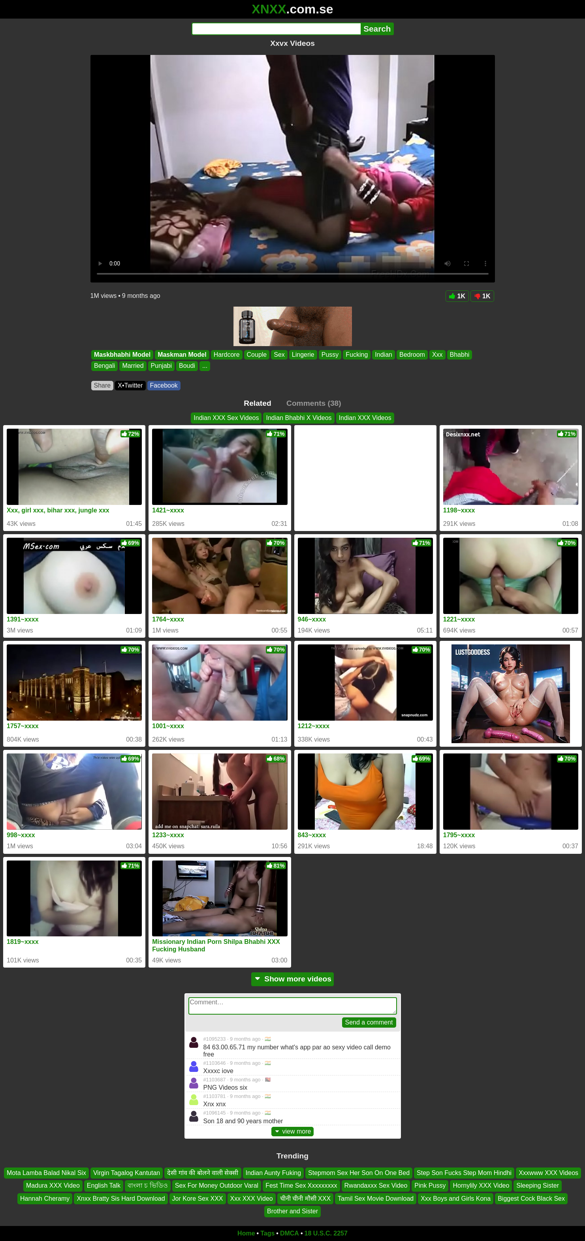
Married (132, 366)
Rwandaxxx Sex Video (376, 1185)
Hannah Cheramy (45, 1198)
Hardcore (226, 354)
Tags (267, 1233)
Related (257, 403)
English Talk (103, 1185)
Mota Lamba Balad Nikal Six (46, 1172)
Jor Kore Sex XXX (197, 1198)
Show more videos (292, 979)
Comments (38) (313, 403)
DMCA (289, 1233)
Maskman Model (182, 354)
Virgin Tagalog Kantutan (126, 1172)
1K (457, 296)
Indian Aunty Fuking (273, 1172)
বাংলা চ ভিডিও (148, 1185)
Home (246, 1233)
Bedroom (412, 354)
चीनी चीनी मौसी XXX (305, 1198)
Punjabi (160, 366)
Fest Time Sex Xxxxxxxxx (301, 1185)
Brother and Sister (292, 1211)
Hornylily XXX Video (481, 1185)
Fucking (357, 354)
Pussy (330, 354)
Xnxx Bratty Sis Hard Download (121, 1198)
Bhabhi (459, 354)
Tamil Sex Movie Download (376, 1198)
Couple (256, 354)
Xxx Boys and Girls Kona (456, 1198)
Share (102, 385)
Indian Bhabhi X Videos (298, 417)
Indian (383, 354)
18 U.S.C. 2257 (326, 1233)
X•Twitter (130, 385)
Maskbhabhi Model (122, 354)
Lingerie (303, 354)
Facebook (164, 385)
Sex (279, 354)
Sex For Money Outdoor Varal (216, 1185)
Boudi (187, 366)
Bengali (104, 366)
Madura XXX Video (53, 1185)
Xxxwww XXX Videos (548, 1172)
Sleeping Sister (537, 1185)
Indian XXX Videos (365, 417)
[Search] (276, 29)
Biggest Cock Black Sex (531, 1198)
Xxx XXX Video (251, 1198)
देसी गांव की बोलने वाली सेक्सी (202, 1172)
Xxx (437, 354)
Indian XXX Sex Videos (226, 417)
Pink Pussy (430, 1185)
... (204, 366)
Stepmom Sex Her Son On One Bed (359, 1172)
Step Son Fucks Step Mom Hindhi (464, 1172)
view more (292, 1131)
